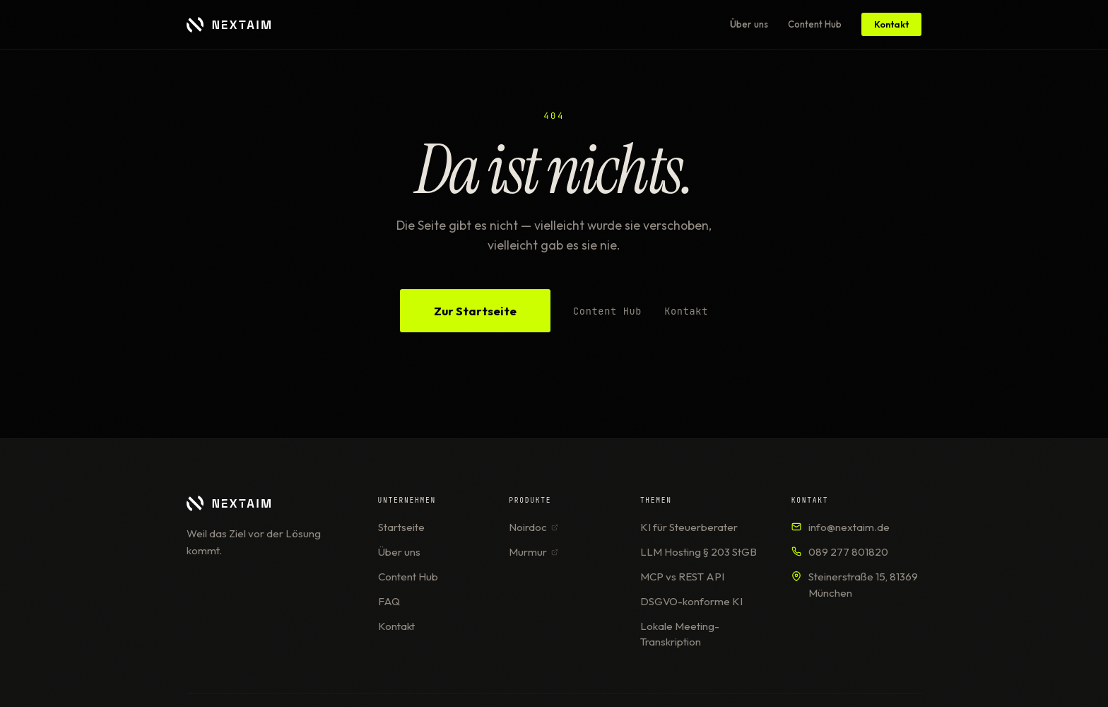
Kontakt (891, 24)
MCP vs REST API (682, 576)
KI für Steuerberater (689, 527)
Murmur (533, 552)
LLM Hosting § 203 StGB (698, 552)
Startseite (401, 527)
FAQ (389, 601)
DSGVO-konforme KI (691, 601)
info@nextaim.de (849, 527)
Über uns (749, 24)
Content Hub (815, 24)
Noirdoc (533, 527)
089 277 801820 (848, 552)
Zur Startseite (475, 310)
